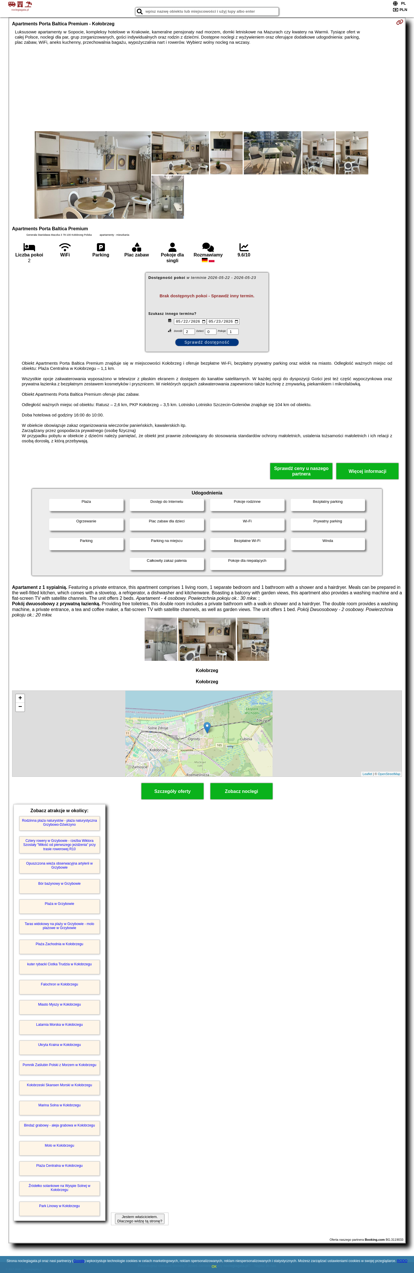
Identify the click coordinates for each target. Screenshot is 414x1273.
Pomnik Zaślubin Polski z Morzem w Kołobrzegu (59, 1065)
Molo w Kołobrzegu (59, 1145)
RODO (402, 1261)
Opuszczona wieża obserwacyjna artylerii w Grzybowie (59, 865)
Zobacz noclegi (241, 791)
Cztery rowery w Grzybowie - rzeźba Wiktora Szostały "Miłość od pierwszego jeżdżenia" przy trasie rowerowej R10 (59, 845)
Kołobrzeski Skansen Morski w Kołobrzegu (59, 1085)
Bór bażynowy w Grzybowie (59, 884)
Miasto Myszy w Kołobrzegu (59, 1004)
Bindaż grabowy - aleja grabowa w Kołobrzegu (59, 1125)
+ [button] (20, 698)
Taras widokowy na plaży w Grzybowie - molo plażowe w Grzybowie (59, 926)
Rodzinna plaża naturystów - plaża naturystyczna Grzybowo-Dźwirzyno (59, 823)
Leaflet (367, 774)
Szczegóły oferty (172, 791)
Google (79, 1261)
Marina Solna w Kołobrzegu (59, 1105)
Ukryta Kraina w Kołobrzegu (59, 1045)
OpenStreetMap (389, 774)
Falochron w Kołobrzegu (59, 984)
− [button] (20, 707)
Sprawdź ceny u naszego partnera (301, 471)
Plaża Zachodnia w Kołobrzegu (59, 944)
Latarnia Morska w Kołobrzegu (59, 1025)
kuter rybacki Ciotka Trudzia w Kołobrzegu (59, 964)
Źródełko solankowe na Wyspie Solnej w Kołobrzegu (59, 1188)
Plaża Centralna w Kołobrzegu (59, 1166)
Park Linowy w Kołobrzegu (59, 1206)
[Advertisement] (206, 88)
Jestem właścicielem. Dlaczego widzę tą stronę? (139, 1219)
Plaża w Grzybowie (59, 904)
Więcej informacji (367, 471)
